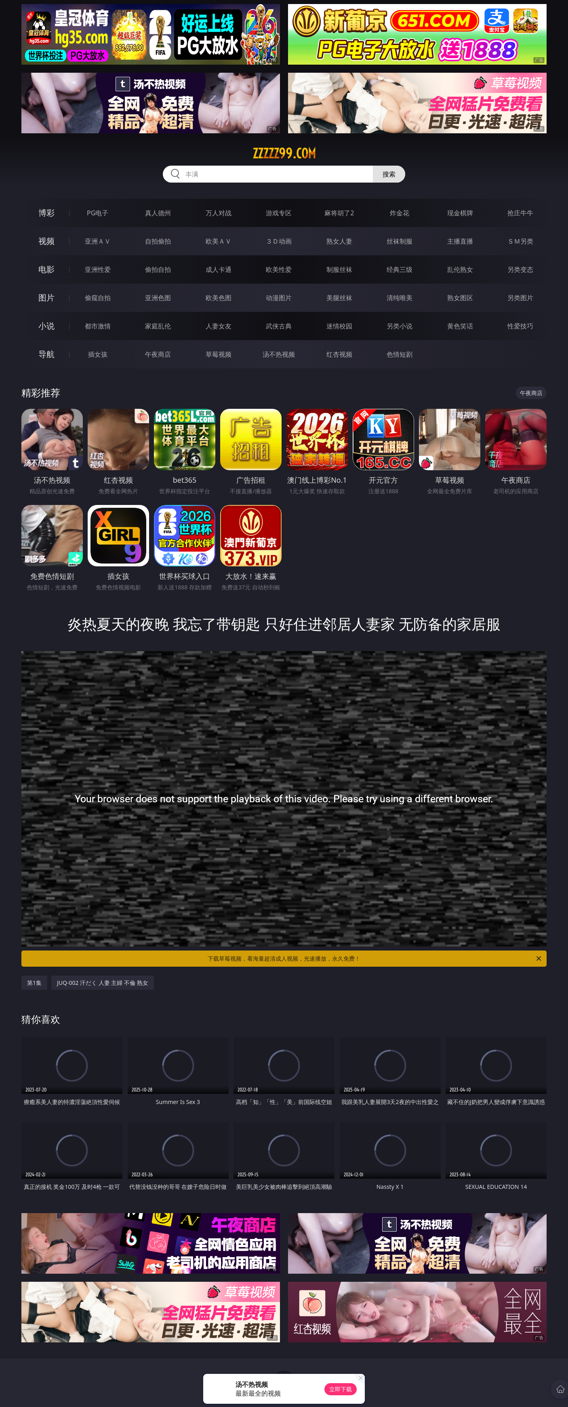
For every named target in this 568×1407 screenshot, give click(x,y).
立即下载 (340, 1389)
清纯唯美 (399, 297)
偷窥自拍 (98, 297)
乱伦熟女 (460, 269)
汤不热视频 (279, 354)
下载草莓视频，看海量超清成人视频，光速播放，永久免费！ (375, 958)
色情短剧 (399, 354)
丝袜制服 (399, 241)
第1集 (34, 982)
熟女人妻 (339, 241)
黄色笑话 (460, 326)
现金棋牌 (460, 212)
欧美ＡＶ (218, 241)
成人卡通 (218, 269)
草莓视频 (218, 354)
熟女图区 (460, 297)
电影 (46, 269)
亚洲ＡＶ (98, 241)
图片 (46, 297)
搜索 (389, 174)
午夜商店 (158, 354)
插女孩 (97, 354)
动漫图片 (279, 297)
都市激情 (98, 326)
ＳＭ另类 (520, 241)
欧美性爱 (279, 269)
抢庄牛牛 (520, 212)
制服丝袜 (339, 269)
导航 (46, 354)
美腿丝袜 (339, 297)
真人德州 (158, 212)
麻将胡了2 (339, 212)
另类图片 (520, 297)
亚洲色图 (158, 297)
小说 (46, 325)
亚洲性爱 (98, 269)
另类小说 (399, 326)
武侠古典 (279, 326)
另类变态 (520, 269)
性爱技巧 (520, 326)
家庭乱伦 (158, 326)
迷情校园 (339, 326)
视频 (46, 241)
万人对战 (218, 212)
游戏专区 (279, 212)
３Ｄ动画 (279, 241)
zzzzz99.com (284, 153)
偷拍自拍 (158, 269)
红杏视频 (339, 354)
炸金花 (399, 212)
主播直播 (460, 241)
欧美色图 (218, 297)
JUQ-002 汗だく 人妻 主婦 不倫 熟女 (102, 982)
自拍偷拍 (158, 241)
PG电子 (97, 212)
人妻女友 (218, 326)
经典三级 (399, 269)
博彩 (46, 212)
